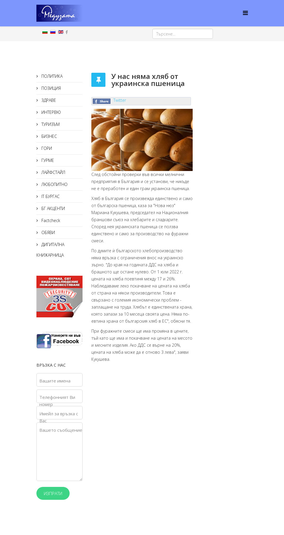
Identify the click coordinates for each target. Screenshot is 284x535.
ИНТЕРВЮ (50, 112)
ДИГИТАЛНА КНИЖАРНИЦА (50, 250)
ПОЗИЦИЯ (50, 88)
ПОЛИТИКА (51, 76)
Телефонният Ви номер (57, 400)
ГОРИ (46, 148)
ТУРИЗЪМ (50, 124)
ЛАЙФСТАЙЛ (52, 172)
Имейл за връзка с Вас (58, 417)
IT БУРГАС (50, 196)
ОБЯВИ (47, 232)
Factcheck (50, 220)
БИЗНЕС (48, 136)
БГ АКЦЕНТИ (52, 208)
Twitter (119, 100)
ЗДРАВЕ (48, 100)
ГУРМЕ (47, 160)
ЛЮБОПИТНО (54, 184)
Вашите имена (54, 381)
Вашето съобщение (60, 430)
